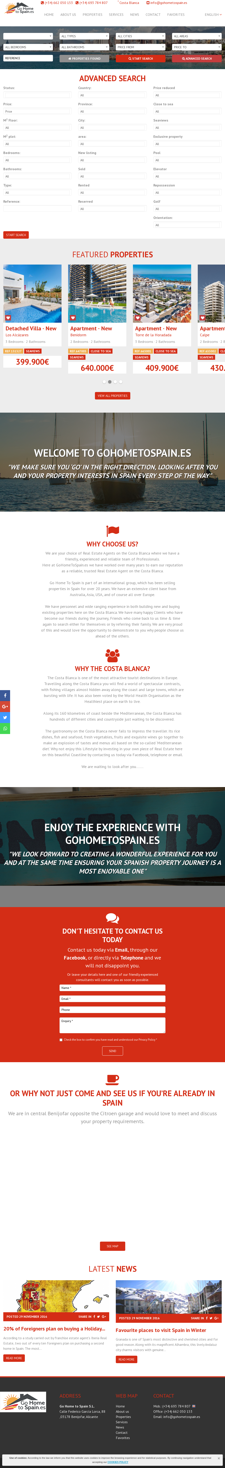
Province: (85, 104)
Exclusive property (168, 136)
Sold (81, 169)
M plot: (9, 136)
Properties (92, 14)
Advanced (197, 59)
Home (49, 14)
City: (81, 120)
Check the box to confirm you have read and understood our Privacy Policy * (110, 1040)
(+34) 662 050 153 (59, 2)
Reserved (85, 201)
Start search (141, 59)
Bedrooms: (11, 152)
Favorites (176, 14)
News (134, 14)
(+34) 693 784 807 (94, 2)
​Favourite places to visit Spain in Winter (161, 1330)
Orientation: (163, 217)
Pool (156, 152)
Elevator (160, 169)
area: (82, 136)
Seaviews (160, 120)
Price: (7, 104)
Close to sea (163, 104)
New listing (87, 152)
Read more (14, 1358)
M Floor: (10, 120)
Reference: (11, 201)
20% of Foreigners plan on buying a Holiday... (54, 1328)
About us (68, 14)
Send (112, 1051)
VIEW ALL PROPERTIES (112, 396)
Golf (156, 201)
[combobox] (28, 36)
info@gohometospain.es (169, 2)
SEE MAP (112, 1246)
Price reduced (164, 88)
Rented (83, 185)
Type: (7, 185)
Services (116, 14)
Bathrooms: (12, 169)
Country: (84, 88)
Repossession (164, 185)
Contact (153, 14)
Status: (9, 88)
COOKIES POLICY (117, 1462)
